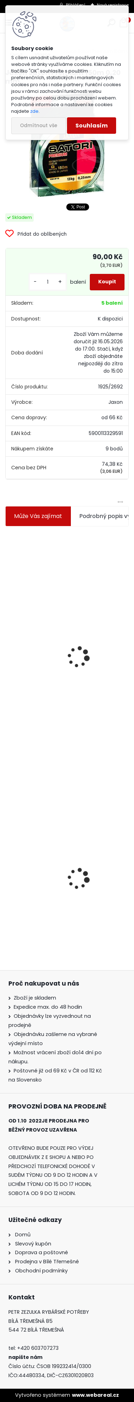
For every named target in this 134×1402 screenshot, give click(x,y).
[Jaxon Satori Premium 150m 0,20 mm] (67, 144)
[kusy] (48, 282)
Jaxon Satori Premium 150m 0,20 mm (61, 898)
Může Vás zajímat (38, 516)
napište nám (25, 1357)
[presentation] (8, 640)
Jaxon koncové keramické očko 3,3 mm (63, 580)
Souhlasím (91, 126)
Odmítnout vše (38, 125)
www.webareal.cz (95, 1394)
